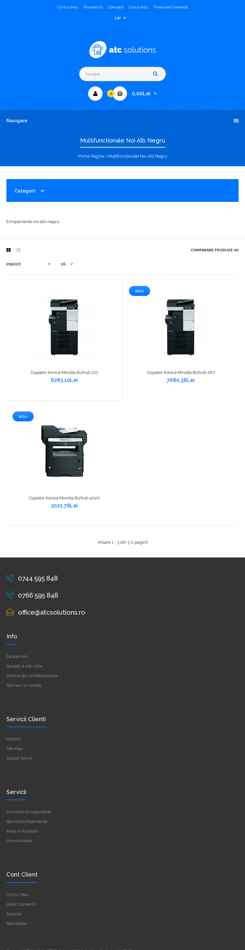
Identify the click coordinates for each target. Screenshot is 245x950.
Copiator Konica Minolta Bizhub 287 (181, 372)
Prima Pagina (91, 156)
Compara (115, 7)
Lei (118, 18)
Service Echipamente (26, 821)
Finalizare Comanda (171, 7)
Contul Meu (17, 894)
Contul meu (67, 7)
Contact (13, 739)
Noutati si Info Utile (24, 666)
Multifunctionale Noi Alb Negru (137, 156)
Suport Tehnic (19, 758)
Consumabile (19, 840)
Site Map (14, 748)
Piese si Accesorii (22, 831)
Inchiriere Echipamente (28, 811)
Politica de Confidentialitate (32, 675)
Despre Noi (17, 656)
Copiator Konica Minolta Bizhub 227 (64, 372)
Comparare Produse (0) (215, 250)
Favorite (14, 913)
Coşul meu (138, 7)
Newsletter (16, 923)
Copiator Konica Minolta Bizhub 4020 (64, 498)
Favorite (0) (93, 7)
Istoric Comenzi (21, 904)
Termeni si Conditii (23, 685)
